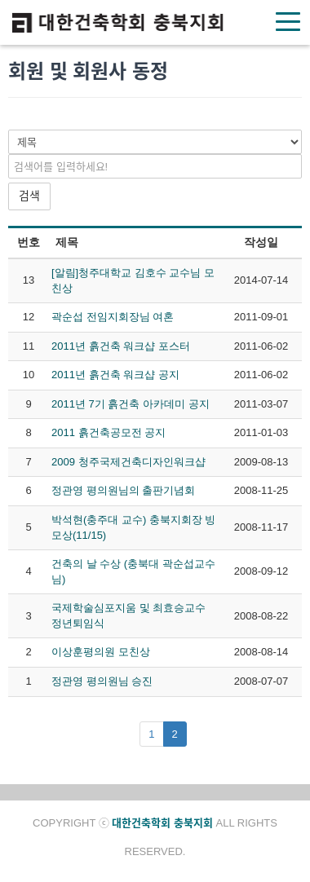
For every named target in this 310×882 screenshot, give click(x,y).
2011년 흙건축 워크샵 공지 (115, 374)
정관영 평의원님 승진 (102, 681)
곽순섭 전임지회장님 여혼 (112, 317)
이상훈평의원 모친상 (100, 652)
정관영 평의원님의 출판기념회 (123, 490)
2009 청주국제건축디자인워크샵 (128, 462)
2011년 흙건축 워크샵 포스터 (120, 346)
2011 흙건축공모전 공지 (108, 432)
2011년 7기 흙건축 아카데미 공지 (130, 404)
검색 (29, 195)
